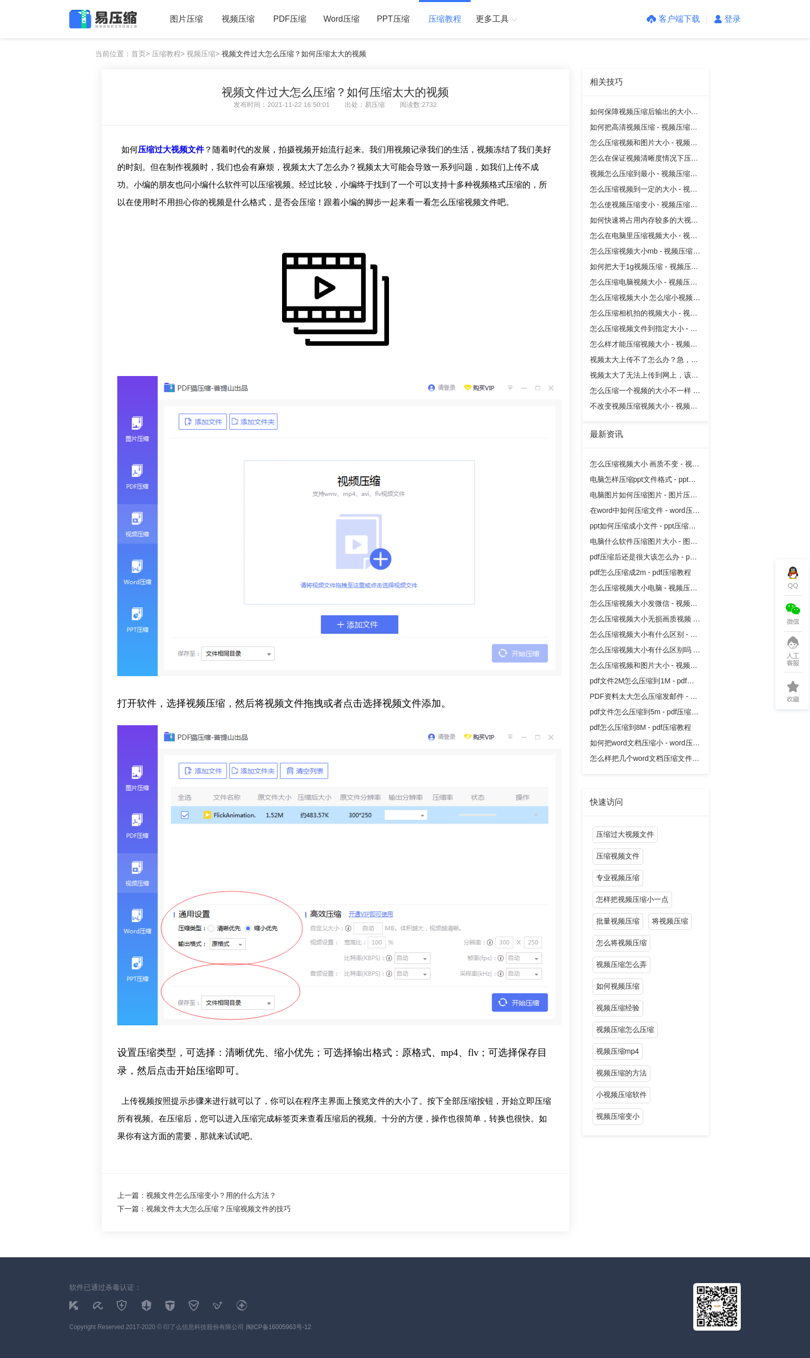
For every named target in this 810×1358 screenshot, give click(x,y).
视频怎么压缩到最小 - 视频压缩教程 (643, 175)
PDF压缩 (289, 18)
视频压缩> (203, 54)
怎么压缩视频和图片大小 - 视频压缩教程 (643, 144)
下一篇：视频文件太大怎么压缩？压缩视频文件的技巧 (204, 1209)
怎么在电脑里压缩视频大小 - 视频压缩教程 (643, 237)
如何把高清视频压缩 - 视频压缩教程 (643, 129)
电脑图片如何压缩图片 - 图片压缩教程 (643, 497)
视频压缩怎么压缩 (625, 1029)
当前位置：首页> (122, 54)
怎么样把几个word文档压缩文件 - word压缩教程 (643, 760)
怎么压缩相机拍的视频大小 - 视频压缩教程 (643, 315)
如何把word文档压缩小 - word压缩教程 (645, 745)
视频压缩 (238, 18)
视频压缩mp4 (617, 1051)
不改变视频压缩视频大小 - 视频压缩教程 (643, 408)
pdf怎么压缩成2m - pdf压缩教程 (641, 572)
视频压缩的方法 (621, 1073)
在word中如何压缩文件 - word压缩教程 (645, 512)
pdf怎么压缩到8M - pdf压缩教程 (641, 727)
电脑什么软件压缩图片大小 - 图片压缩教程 (643, 543)
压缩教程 (444, 18)
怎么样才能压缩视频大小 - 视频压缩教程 (643, 346)
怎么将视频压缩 (621, 943)
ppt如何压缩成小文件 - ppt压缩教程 (643, 528)
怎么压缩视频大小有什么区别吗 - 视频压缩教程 (643, 652)
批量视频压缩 (618, 921)
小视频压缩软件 (621, 1094)
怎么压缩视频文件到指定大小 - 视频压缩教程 (643, 330)
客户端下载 (673, 18)
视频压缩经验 (618, 1008)
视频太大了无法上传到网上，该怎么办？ (644, 377)
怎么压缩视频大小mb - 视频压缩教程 (645, 253)
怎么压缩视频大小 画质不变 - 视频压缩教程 (644, 466)
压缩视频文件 (618, 856)
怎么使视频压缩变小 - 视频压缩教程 (643, 206)
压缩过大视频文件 (625, 834)
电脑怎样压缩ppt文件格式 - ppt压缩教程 (643, 481)
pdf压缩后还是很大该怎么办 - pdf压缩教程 (643, 559)
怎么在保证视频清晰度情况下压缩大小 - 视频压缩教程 (644, 160)
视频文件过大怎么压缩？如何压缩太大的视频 (294, 54)
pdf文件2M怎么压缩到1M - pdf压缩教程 (642, 683)
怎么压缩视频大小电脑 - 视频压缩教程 (643, 590)
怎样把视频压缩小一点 (632, 899)
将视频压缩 (670, 921)
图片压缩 (186, 18)
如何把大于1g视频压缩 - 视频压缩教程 (644, 268)
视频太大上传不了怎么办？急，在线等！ (644, 361)
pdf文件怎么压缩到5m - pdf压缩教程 (644, 714)
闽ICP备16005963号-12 (278, 1327)
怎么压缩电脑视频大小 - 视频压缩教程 (643, 284)
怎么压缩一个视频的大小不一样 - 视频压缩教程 (643, 392)
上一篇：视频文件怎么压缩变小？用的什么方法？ (196, 1195)
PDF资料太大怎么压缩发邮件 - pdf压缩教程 (645, 698)
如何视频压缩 (618, 986)
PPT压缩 (393, 18)
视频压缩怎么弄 (621, 964)
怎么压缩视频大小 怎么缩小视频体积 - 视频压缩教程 (645, 299)
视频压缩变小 (618, 1116)
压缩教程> (168, 54)
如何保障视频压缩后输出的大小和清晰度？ (644, 113)
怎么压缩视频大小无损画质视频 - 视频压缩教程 (643, 621)
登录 (727, 18)
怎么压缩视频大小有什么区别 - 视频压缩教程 (643, 636)
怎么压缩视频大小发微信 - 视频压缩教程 (643, 605)
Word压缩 (341, 18)
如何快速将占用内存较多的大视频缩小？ (644, 222)
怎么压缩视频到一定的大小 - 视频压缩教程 (643, 191)
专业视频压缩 (618, 877)
